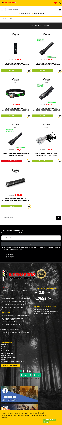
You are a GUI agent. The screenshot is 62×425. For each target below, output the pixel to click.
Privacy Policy (5, 351)
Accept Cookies (49, 420)
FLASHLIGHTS (16, 35)
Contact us (4, 345)
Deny (46, 422)
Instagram (10, 257)
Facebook (9, 254)
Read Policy (20, 249)
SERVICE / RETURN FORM (11, 365)
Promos (3, 359)
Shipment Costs (6, 355)
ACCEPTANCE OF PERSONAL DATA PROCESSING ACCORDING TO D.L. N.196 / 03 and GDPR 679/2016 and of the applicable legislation (32, 248)
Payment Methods (7, 353)
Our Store (4, 347)
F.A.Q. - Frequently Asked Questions (12, 361)
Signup (31, 244)
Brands (3, 349)
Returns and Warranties (8, 357)
